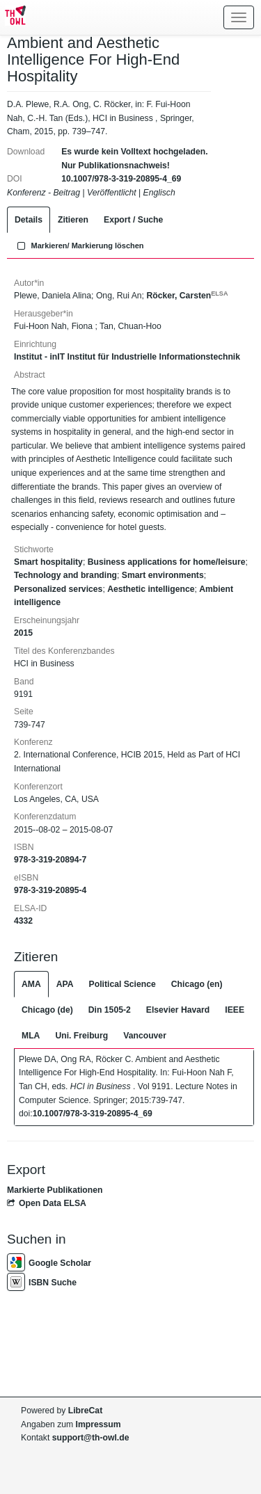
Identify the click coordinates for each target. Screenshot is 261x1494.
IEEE (234, 1010)
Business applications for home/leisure (167, 562)
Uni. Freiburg (81, 1036)
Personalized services (58, 589)
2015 (23, 633)
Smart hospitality (48, 562)
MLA (31, 1036)
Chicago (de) (47, 1010)
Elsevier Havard (177, 1010)
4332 (23, 921)
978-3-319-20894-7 (50, 860)
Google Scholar (49, 1263)
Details (28, 220)
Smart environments (163, 575)
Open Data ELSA (46, 1203)
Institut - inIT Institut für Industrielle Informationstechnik (127, 357)
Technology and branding (65, 575)
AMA (31, 984)
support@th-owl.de (90, 1438)
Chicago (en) (197, 984)
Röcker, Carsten (187, 295)
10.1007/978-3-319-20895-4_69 (121, 179)
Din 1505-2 (109, 1010)
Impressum (98, 1424)
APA (65, 984)
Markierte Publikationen (54, 1190)
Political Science (122, 984)
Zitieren (73, 220)
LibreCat (85, 1410)
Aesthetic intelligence (150, 589)
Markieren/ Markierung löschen (79, 245)
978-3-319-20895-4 (50, 890)
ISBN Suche (42, 1282)
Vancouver (144, 1036)
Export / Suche (133, 220)
